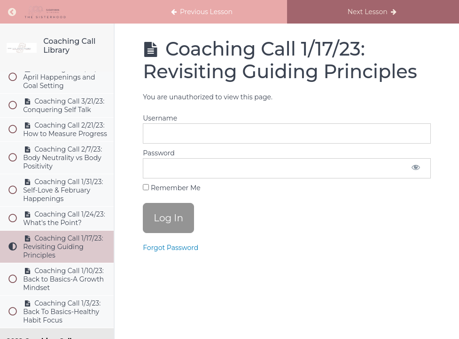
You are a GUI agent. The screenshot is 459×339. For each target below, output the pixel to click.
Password (158, 153)
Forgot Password (170, 247)
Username (160, 118)
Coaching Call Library (69, 46)
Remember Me (171, 188)
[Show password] (416, 168)
